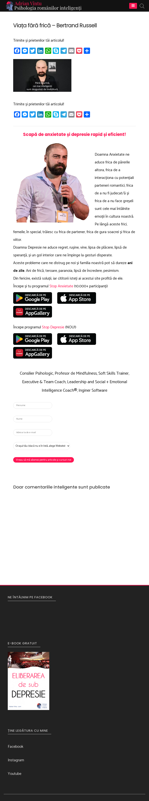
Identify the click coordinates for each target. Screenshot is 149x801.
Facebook (15, 746)
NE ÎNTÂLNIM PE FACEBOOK (30, 597)
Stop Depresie (53, 327)
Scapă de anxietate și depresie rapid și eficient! (74, 134)
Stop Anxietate (61, 286)
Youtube (14, 774)
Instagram (16, 760)
